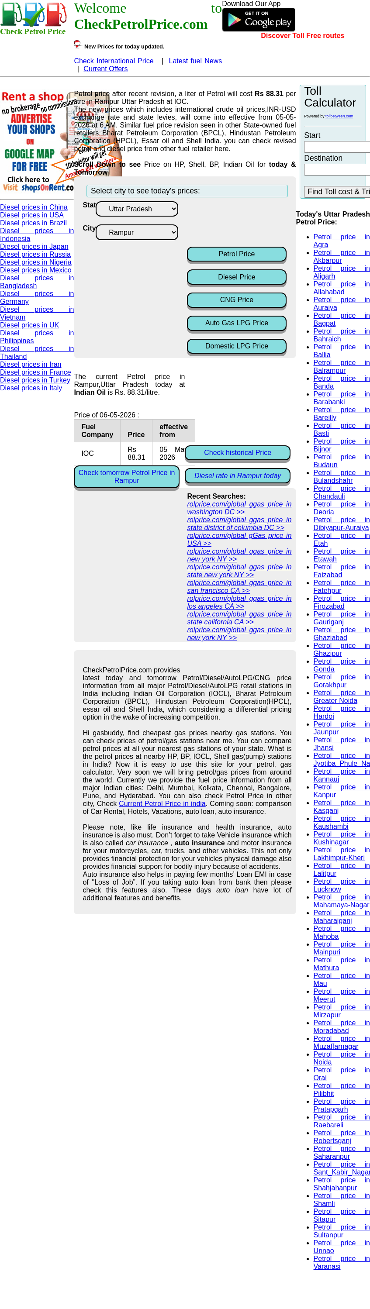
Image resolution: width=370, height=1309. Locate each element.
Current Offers (105, 68)
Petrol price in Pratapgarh (342, 1105)
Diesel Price (236, 277)
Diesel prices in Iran (31, 364)
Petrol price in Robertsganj (342, 1136)
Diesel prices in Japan (34, 246)
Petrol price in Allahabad (342, 288)
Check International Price (113, 61)
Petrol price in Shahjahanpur (342, 1184)
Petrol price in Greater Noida (342, 696)
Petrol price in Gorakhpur (342, 681)
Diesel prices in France (35, 372)
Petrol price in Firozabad (342, 602)
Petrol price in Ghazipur (342, 649)
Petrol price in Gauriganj (342, 618)
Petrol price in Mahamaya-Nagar (342, 901)
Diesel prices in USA (32, 215)
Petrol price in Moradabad (342, 1026)
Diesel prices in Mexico (36, 270)
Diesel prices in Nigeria (36, 262)
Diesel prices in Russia (35, 254)
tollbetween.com (339, 116)
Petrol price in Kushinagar (342, 838)
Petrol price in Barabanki (342, 398)
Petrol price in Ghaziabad (342, 633)
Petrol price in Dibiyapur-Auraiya (342, 523)
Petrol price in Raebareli (342, 1121)
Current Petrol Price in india (162, 803)
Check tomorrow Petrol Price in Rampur (127, 476)
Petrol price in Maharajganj (342, 916)
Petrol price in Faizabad (342, 571)
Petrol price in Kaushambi (342, 822)
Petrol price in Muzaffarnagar (342, 1042)
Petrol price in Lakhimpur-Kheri (342, 853)
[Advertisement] (257, 223)
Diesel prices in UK (29, 325)
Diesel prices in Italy (31, 388)
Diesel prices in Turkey (35, 380)
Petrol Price (237, 254)
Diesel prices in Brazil (33, 223)
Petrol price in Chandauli (342, 492)
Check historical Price (237, 452)
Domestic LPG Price (236, 346)
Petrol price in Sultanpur (342, 1231)
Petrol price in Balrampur (342, 366)
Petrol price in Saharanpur (342, 1152)
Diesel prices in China (34, 207)
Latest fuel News (195, 61)
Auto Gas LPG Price (236, 323)
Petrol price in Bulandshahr (342, 476)
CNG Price (236, 299)
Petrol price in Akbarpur (342, 256)
